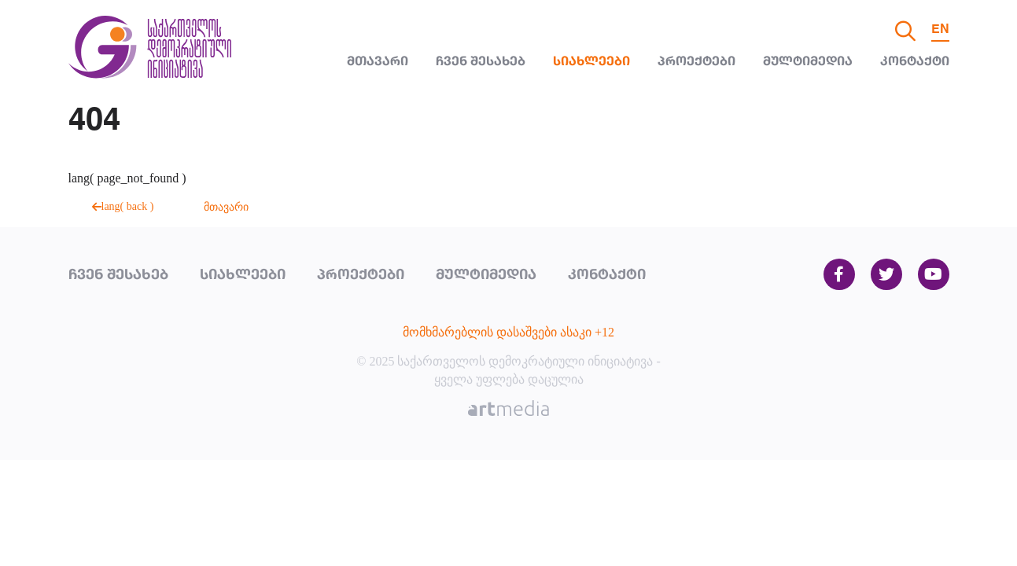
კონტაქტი (914, 62)
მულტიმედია (808, 62)
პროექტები (696, 62)
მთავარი (377, 62)
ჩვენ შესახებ (480, 62)
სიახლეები (591, 62)
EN (940, 30)
